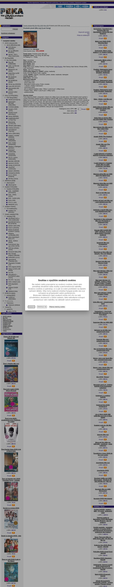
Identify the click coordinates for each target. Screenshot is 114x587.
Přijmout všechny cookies (57, 307)
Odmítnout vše (42, 307)
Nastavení (31, 307)
